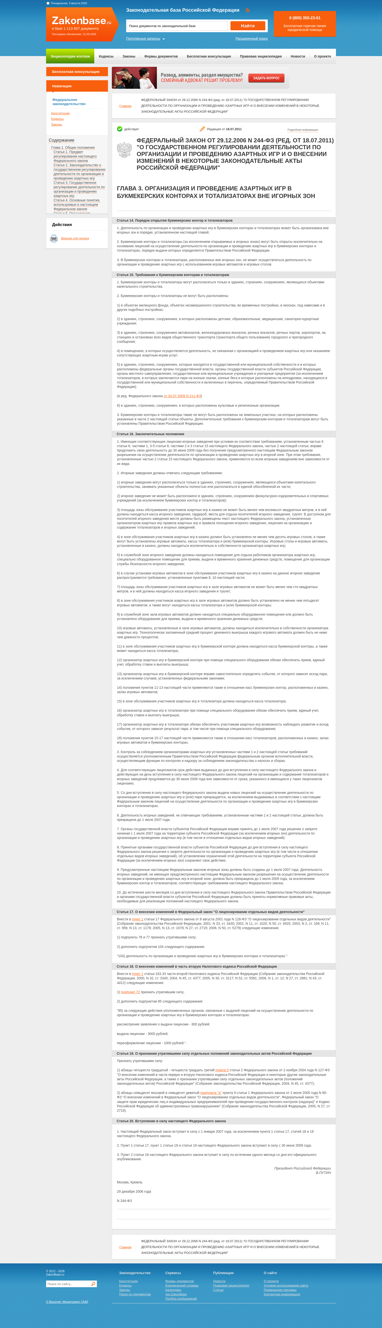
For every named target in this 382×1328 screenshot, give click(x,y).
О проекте (322, 56)
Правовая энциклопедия (261, 56)
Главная (125, 106)
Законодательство (135, 1273)
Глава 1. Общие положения (73, 147)
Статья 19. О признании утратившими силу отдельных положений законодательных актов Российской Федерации (214, 1053)
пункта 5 (222, 1070)
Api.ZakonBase (176, 1294)
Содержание (61, 140)
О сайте (270, 1273)
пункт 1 (137, 919)
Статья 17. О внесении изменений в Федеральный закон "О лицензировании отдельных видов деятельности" (211, 912)
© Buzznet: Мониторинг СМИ (67, 1302)
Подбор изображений (181, 1298)
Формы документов (161, 56)
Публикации (223, 1273)
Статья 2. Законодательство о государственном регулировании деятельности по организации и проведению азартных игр (79, 171)
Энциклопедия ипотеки (70, 56)
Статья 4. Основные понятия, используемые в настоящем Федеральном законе (77, 204)
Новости (298, 56)
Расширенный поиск (252, 38)
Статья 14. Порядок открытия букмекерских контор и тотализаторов (175, 220)
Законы (129, 56)
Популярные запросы (143, 38)
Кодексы (106, 56)
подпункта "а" (210, 1093)
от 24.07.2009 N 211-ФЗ (182, 396)
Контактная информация (282, 1294)
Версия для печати (75, 238)
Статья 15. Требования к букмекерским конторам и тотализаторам (173, 275)
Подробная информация (302, 129)
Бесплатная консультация (209, 56)
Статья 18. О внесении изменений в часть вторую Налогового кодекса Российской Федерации (197, 966)
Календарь (173, 1290)
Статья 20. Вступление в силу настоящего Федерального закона (171, 1121)
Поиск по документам (135, 1294)
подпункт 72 (130, 992)
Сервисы (173, 1273)
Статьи (218, 1290)
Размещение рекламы (280, 1290)
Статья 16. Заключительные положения (150, 434)
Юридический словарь (182, 1285)
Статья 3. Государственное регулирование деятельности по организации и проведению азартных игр (79, 189)
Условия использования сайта (286, 1285)
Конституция (60, 113)
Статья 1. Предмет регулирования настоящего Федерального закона (75, 156)
